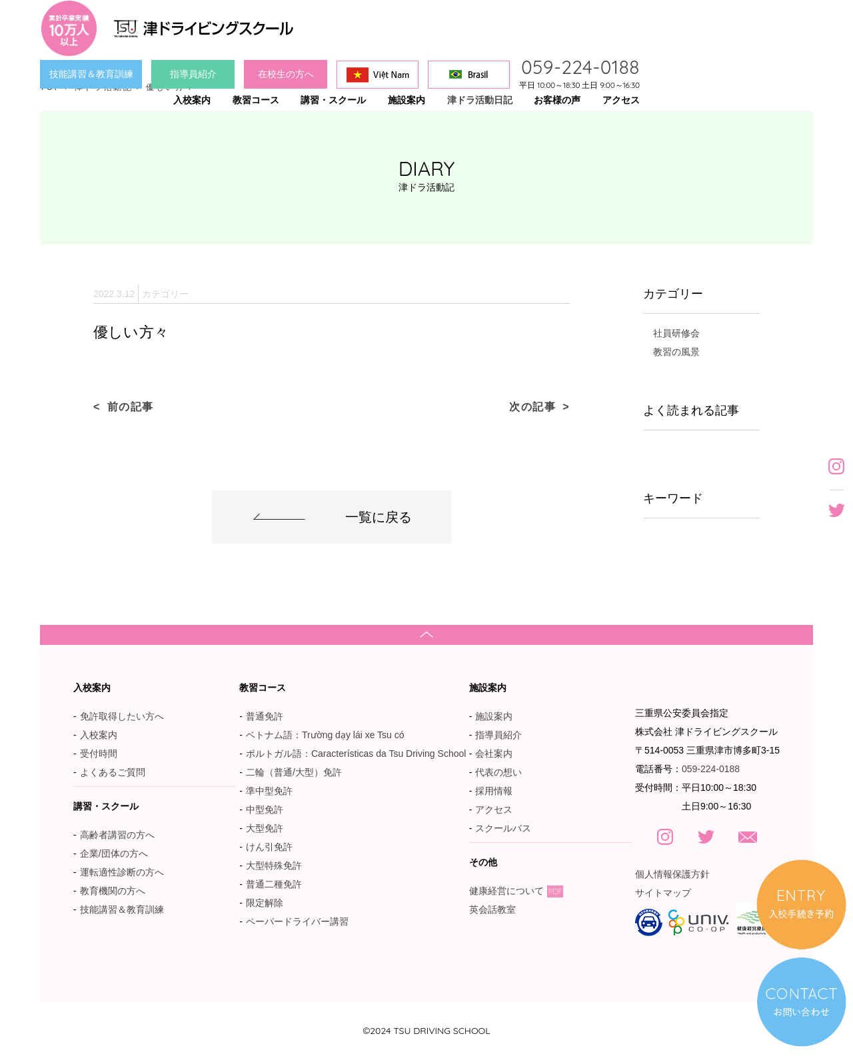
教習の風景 (676, 351)
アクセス (493, 809)
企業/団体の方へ (114, 853)
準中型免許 (269, 791)
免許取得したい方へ (122, 716)
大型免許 (264, 828)
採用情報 (493, 791)
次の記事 (532, 406)
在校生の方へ (286, 74)
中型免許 (264, 809)
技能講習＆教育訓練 (91, 74)
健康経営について (516, 890)
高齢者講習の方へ (117, 834)
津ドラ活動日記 (479, 100)
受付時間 (98, 753)
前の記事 (130, 406)
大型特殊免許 (274, 865)
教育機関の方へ (112, 890)
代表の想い (498, 772)
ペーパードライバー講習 (297, 921)
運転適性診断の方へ (122, 872)
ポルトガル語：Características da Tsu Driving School (356, 753)
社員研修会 (676, 333)
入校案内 (98, 735)
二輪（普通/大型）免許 (294, 772)
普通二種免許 (274, 884)
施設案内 (493, 716)
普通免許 (264, 716)
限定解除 (264, 902)
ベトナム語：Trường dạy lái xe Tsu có (325, 735)
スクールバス (503, 828)
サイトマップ (663, 892)
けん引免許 (269, 846)
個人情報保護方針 (672, 874)
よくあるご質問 (112, 772)
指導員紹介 (193, 74)
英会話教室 (499, 909)
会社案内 (493, 753)
